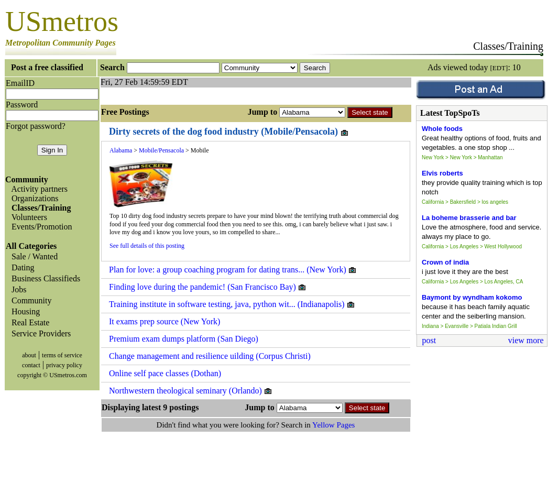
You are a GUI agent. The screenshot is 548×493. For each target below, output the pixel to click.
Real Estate (28, 322)
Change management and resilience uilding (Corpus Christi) (210, 356)
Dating (21, 267)
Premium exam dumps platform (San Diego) (183, 338)
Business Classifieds (43, 278)
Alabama (120, 150)
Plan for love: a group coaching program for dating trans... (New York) (233, 270)
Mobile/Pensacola (161, 150)
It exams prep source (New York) (164, 321)
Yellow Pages (333, 425)
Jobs (16, 289)
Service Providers (39, 333)
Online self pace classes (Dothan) (165, 373)
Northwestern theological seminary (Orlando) (190, 391)
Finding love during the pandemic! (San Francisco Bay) (207, 287)
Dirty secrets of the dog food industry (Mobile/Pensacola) (229, 131)
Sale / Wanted (32, 256)
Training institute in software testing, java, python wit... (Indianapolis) (232, 304)
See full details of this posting (146, 245)
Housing (23, 311)
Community (29, 300)
